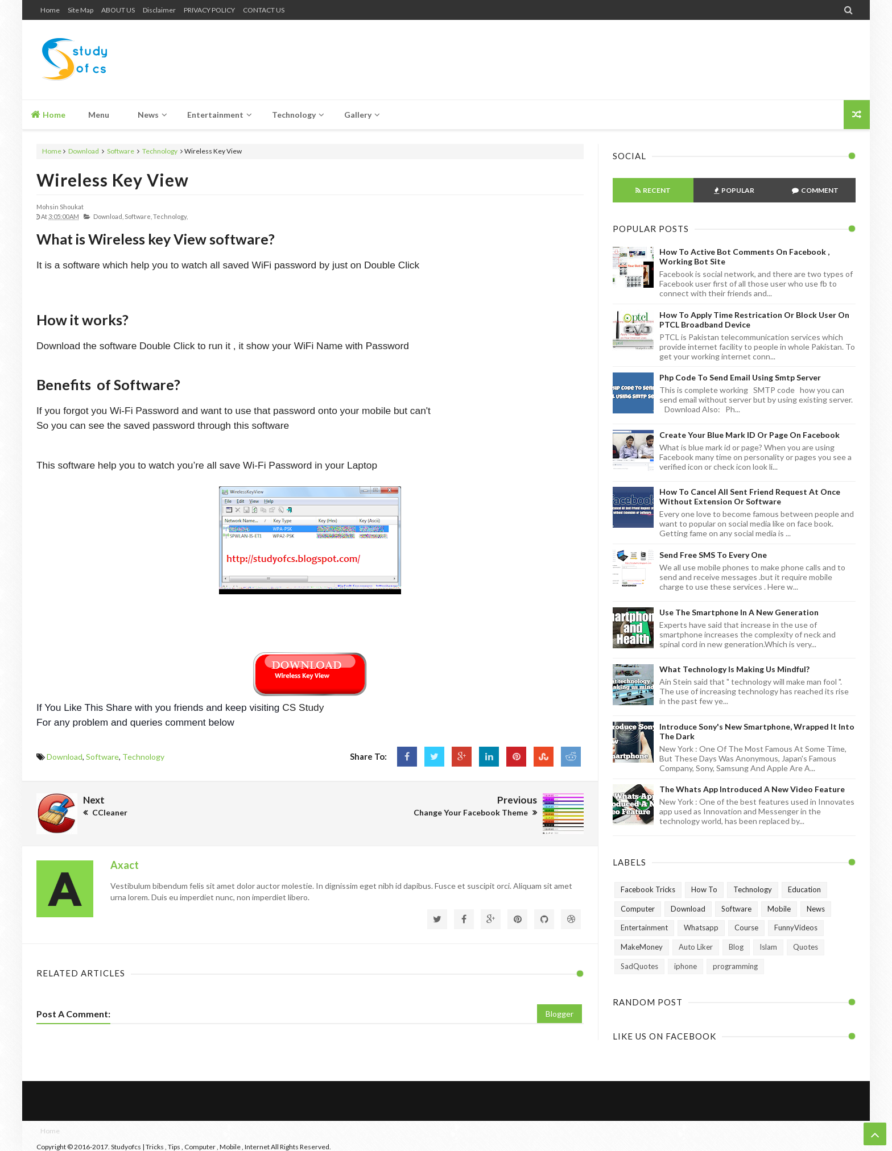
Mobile (779, 908)
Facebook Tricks (648, 889)
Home (50, 10)
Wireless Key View (112, 179)
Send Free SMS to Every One (713, 555)
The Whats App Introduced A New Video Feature (752, 789)
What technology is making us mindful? (734, 669)
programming (735, 966)
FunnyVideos (795, 927)
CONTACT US (263, 10)
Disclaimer (159, 10)
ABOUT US (118, 10)
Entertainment (644, 927)
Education (804, 889)
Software (120, 151)
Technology (159, 151)
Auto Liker (696, 946)
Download (83, 151)
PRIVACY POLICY (209, 10)
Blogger (559, 1013)
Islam (768, 946)
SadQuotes (639, 966)
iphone (685, 966)
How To (704, 889)
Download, (108, 216)
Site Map (80, 10)
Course (746, 927)
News (816, 908)
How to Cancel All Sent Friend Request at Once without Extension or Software (749, 496)
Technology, (170, 216)
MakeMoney (642, 946)
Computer (638, 908)
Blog (736, 946)
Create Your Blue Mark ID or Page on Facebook (749, 435)
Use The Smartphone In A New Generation (739, 612)
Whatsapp (701, 927)
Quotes (805, 946)
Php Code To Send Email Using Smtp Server (740, 377)
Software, (138, 216)
